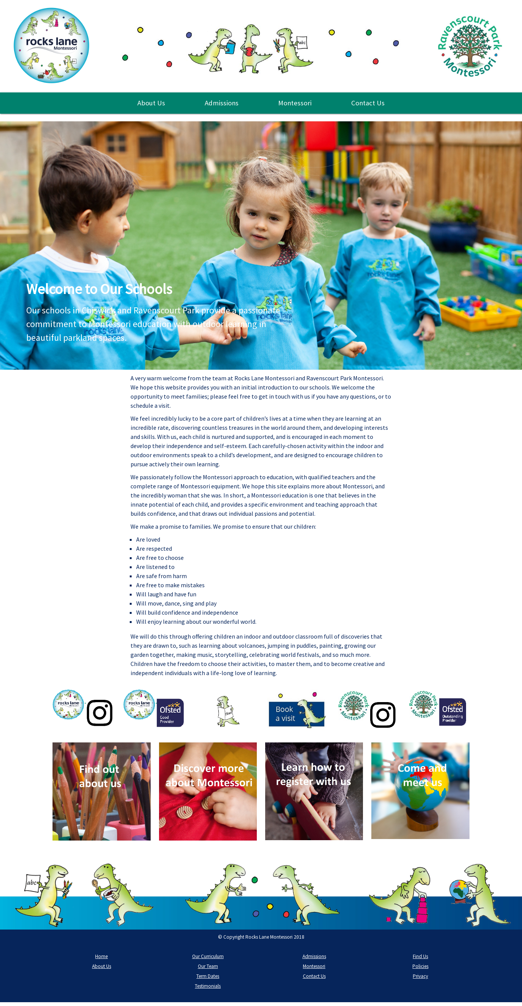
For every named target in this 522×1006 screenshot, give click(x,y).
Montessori (295, 103)
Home (101, 956)
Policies (420, 966)
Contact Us (368, 103)
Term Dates (207, 976)
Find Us (420, 956)
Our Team (208, 966)
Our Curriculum (208, 956)
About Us (151, 103)
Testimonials (208, 986)
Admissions (222, 103)
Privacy (420, 976)
